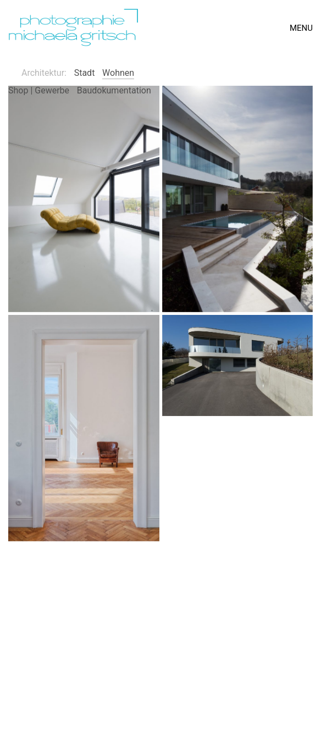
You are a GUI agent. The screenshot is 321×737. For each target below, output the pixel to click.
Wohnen (118, 73)
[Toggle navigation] (301, 28)
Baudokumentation (114, 90)
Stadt (84, 73)
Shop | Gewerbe (38, 90)
